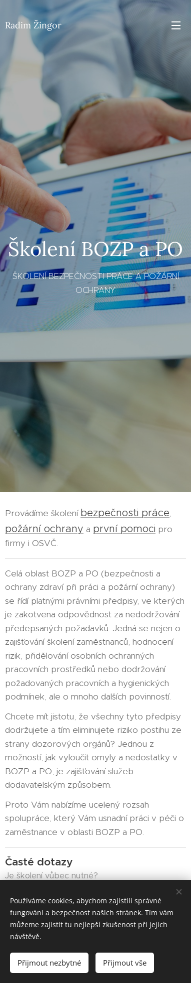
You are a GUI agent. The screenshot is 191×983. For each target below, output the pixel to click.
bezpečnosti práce (125, 513)
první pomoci (124, 529)
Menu (176, 25)
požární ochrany (44, 529)
